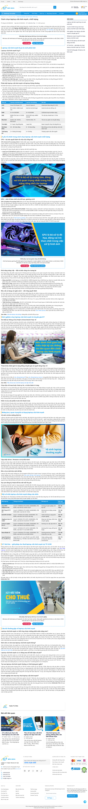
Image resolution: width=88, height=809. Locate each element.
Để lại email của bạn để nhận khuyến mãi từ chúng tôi (55, 789)
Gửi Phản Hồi (72, 795)
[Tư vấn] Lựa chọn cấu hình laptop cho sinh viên (10, 733)
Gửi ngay (50, 797)
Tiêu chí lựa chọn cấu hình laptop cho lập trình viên (33, 733)
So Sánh (61, 13)
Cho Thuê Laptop (38, 43)
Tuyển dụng (20, 1)
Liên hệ (8, 1)
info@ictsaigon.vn (7, 777)
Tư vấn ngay (26, 43)
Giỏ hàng (85, 6)
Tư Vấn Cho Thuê (11, 16)
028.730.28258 (6, 775)
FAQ (14, 1)
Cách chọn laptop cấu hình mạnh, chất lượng (27, 16)
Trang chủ (26, 13)
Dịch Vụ (42, 13)
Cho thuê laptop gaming (38, 265)
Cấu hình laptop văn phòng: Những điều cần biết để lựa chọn (54, 733)
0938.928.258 (6, 772)
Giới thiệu (34, 13)
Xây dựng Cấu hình (52, 13)
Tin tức (2, 1)
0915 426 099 (83, 14)
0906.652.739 (6, 773)
